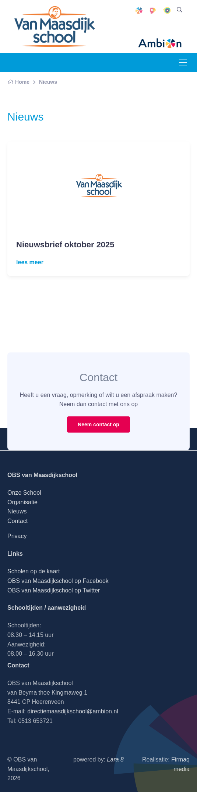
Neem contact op (98, 424)
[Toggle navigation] (182, 62)
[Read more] (98, 185)
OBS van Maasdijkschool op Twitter (53, 590)
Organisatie (22, 502)
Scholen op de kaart (33, 571)
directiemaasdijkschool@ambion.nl (72, 711)
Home (18, 82)
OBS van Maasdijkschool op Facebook (58, 581)
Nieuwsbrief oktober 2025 (65, 244)
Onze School (24, 493)
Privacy (17, 536)
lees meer (29, 262)
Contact (17, 521)
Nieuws (48, 82)
